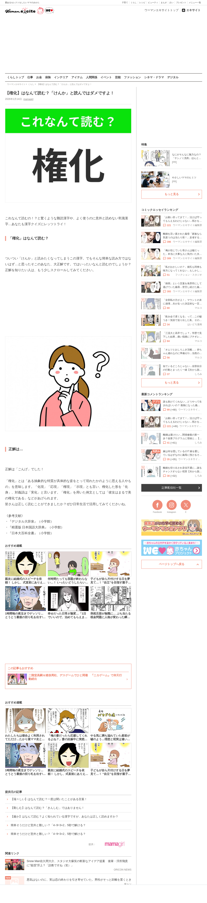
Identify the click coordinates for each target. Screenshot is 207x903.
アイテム (77, 77)
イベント (106, 77)
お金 (39, 77)
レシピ (142, 2)
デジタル (172, 77)
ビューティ (153, 2)
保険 (48, 77)
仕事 (30, 77)
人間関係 (91, 77)
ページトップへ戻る (171, 564)
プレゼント (181, 2)
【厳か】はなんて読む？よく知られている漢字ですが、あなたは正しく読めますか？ (64, 816)
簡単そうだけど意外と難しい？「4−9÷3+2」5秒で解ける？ (48, 825)
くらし (134, 2)
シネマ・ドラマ (154, 77)
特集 (144, 144)
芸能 (118, 77)
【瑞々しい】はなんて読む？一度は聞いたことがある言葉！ (49, 799)
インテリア (61, 77)
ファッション (132, 77)
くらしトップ (15, 77)
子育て (125, 2)
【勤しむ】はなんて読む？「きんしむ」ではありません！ (47, 807)
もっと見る (172, 194)
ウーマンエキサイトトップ (161, 10)
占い (171, 2)
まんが (164, 2)
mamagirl (28, 99)
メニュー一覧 (195, 2)
